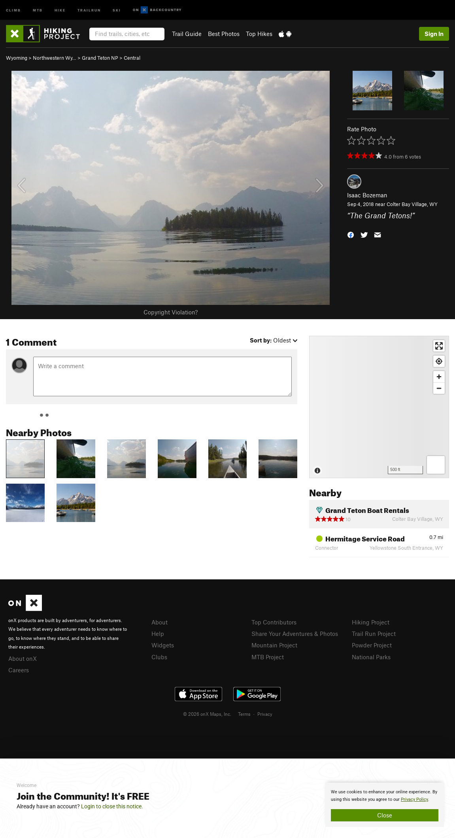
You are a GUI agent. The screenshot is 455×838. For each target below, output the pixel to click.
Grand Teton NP (100, 58)
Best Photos (224, 33)
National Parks (371, 656)
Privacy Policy (414, 799)
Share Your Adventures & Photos (294, 633)
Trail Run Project (374, 633)
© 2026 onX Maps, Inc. (207, 714)
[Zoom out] (439, 388)
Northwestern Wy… (54, 58)
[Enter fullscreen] (439, 346)
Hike (60, 9)
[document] (384, 804)
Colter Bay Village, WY (412, 204)
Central (132, 58)
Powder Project (372, 645)
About (159, 622)
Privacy (264, 714)
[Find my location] (439, 361)
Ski (117, 9)
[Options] (436, 465)
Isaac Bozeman (367, 195)
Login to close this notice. (112, 806)
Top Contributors (273, 622)
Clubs (159, 656)
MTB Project (267, 656)
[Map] (379, 407)
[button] (350, 233)
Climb (13, 9)
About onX (22, 658)
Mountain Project (274, 645)
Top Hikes (259, 33)
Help (157, 633)
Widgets (162, 645)
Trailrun (89, 9)
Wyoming (16, 58)
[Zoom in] (439, 376)
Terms (244, 714)
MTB (38, 9)
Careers (18, 669)
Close (384, 815)
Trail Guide (187, 33)
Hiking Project (370, 622)
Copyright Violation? (170, 312)
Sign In (434, 33)
